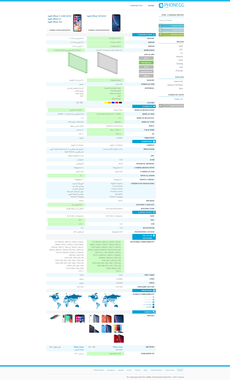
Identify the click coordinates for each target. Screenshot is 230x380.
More (181, 88)
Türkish (137, 370)
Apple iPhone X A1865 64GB (59, 16)
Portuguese (111, 370)
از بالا (146, 67)
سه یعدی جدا (146, 62)
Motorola (179, 57)
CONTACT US (136, 5)
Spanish (121, 370)
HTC (181, 49)
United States (170, 370)
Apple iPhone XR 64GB (96, 16)
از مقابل (146, 76)
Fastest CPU (178, 81)
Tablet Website (99, 370)
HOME (151, 5)
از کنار (146, 58)
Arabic (129, 370)
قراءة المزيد (79, 350)
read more (119, 350)
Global (180, 370)
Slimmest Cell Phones (175, 85)
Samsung (179, 64)
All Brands (179, 71)
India (145, 370)
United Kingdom (156, 370)
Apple (181, 46)
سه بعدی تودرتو (146, 71)
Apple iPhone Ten (55, 22)
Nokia (181, 60)
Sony (181, 67)
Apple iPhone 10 (54, 19)
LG (182, 53)
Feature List (178, 99)
